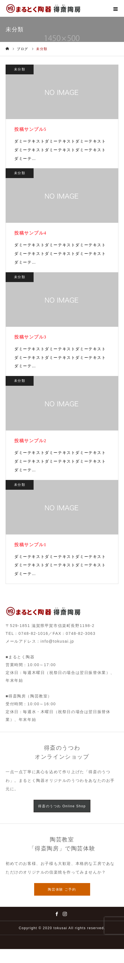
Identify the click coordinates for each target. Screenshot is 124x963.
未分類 (19, 69)
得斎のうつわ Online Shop (62, 806)
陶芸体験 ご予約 (62, 889)
